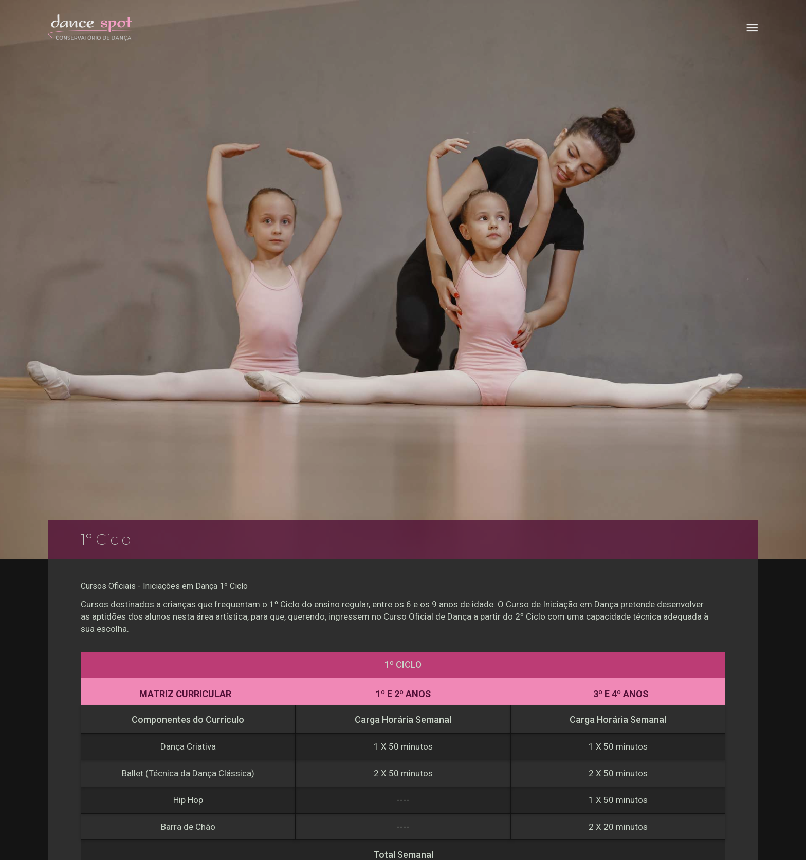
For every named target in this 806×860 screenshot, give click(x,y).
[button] (752, 27)
